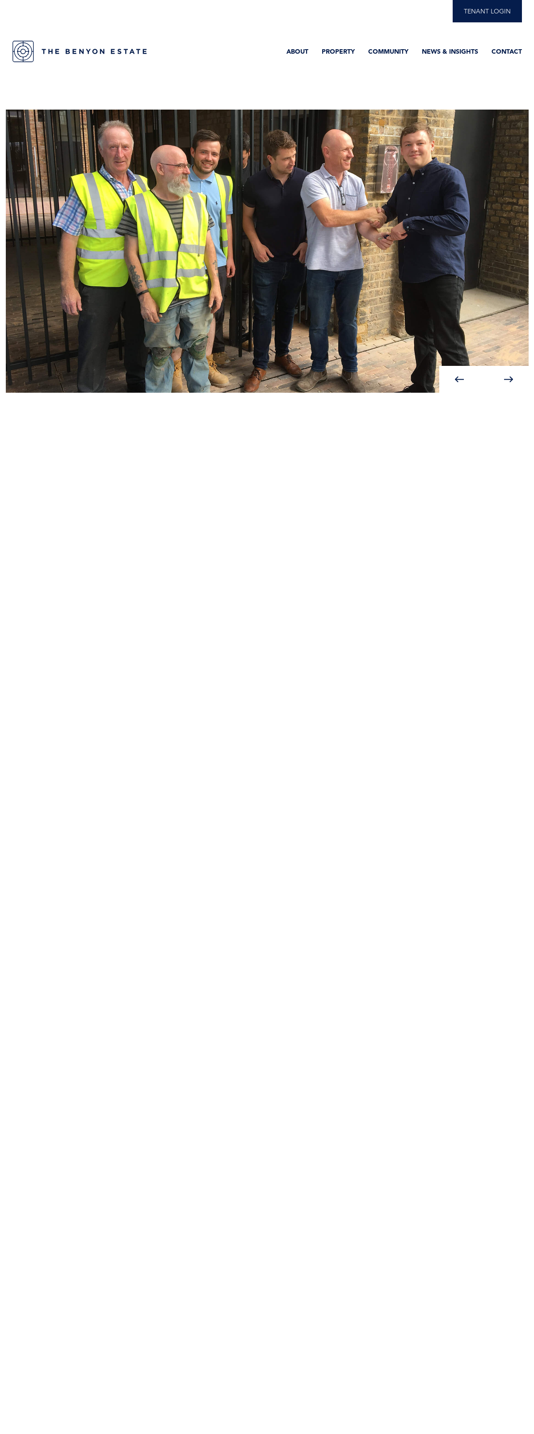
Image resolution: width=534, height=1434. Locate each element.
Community (388, 51)
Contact (507, 51)
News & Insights (450, 51)
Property (338, 51)
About (297, 51)
